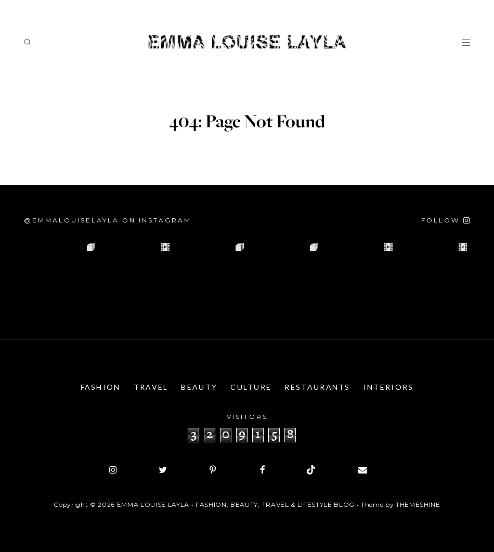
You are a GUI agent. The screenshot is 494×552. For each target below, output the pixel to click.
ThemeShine (418, 504)
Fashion (101, 387)
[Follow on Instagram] (445, 220)
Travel (151, 387)
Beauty (199, 387)
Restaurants (317, 387)
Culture (250, 387)
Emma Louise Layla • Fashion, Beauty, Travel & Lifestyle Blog (236, 504)
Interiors (388, 387)
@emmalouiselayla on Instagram (107, 220)
